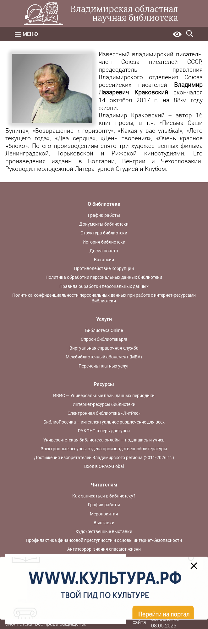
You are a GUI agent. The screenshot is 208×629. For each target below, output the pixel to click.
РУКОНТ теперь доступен (104, 430)
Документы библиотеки (104, 224)
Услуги (104, 319)
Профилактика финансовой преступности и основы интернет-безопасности (104, 540)
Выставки (104, 522)
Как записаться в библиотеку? (103, 495)
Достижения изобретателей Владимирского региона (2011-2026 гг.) (104, 457)
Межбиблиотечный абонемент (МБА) (104, 356)
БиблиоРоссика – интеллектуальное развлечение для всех (104, 421)
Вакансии (104, 259)
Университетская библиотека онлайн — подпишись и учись (104, 439)
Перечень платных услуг (104, 365)
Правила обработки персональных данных (104, 286)
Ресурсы (104, 384)
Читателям (104, 485)
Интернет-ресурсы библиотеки (104, 404)
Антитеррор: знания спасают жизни (104, 549)
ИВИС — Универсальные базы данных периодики (104, 395)
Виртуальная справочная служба (104, 348)
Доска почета (104, 250)
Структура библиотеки (103, 232)
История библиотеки (104, 241)
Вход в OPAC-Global (104, 466)
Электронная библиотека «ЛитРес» (104, 413)
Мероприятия (104, 513)
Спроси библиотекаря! (104, 339)
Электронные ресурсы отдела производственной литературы (104, 448)
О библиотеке (104, 204)
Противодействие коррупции (104, 268)
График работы (104, 215)
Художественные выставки (103, 531)
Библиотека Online (104, 330)
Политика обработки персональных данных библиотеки (104, 277)
